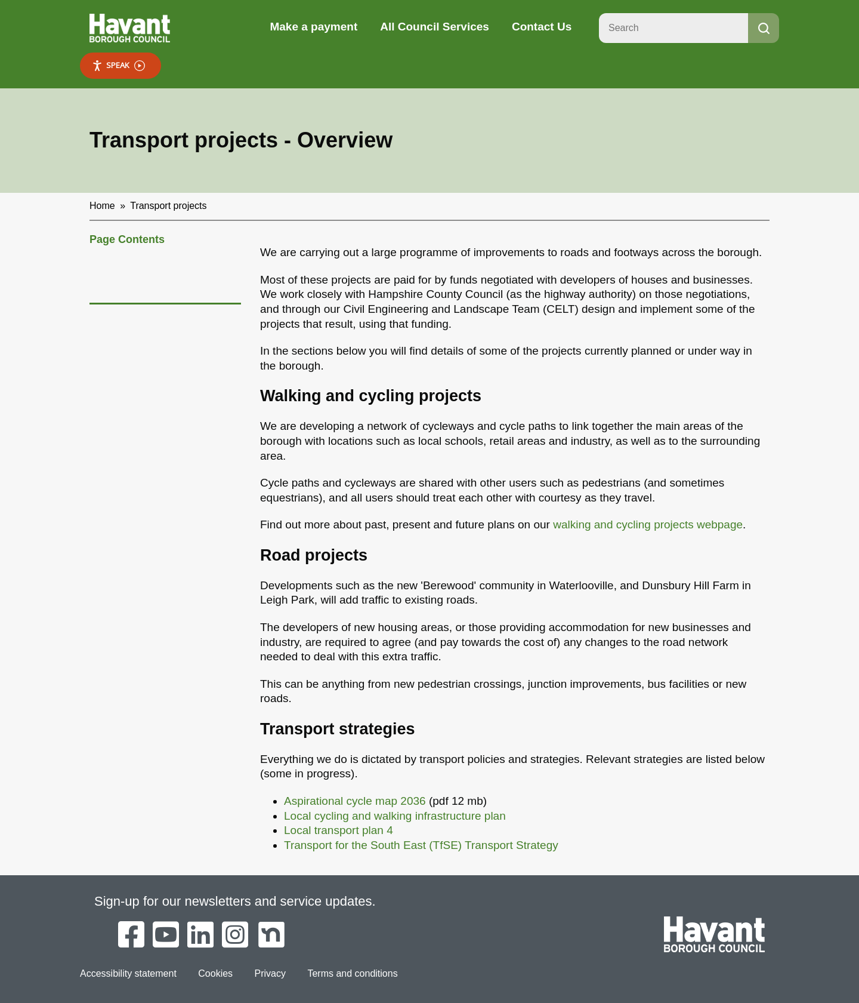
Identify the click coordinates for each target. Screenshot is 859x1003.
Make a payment (313, 26)
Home (102, 206)
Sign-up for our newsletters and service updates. (235, 901)
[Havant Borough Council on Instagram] (235, 935)
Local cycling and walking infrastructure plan (395, 816)
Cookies (215, 973)
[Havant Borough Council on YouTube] (166, 935)
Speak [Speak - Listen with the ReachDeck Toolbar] (118, 65)
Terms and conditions (352, 973)
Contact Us (541, 26)
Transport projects (168, 206)
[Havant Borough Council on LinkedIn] (200, 935)
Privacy (270, 973)
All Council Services (434, 26)
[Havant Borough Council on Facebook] (131, 935)
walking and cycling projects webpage (648, 524)
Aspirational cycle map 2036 (355, 801)
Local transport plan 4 (338, 830)
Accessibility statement (128, 973)
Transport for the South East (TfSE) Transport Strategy (421, 845)
